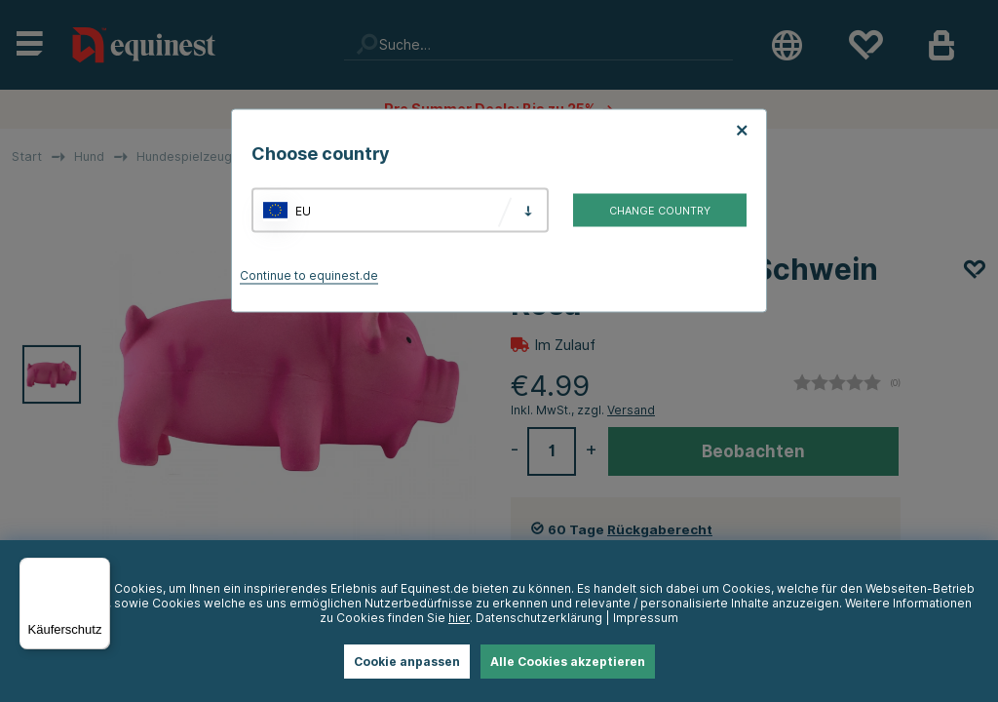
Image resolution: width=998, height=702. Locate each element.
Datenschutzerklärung (539, 617)
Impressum (645, 617)
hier (459, 617)
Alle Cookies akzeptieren (567, 661)
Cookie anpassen (407, 661)
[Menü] (98, 569)
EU (303, 210)
